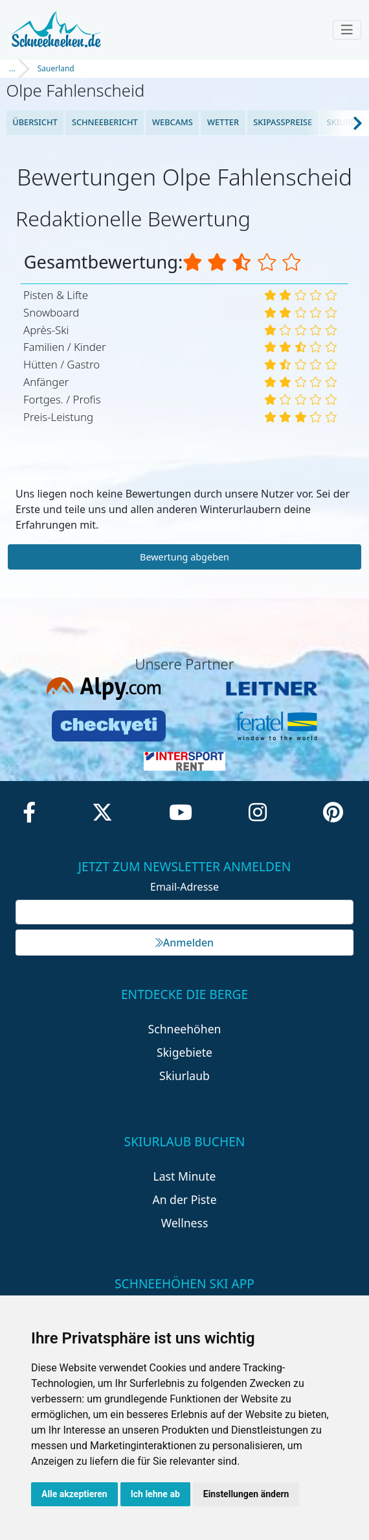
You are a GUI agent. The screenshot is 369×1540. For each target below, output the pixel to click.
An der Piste (184, 1199)
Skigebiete (184, 1052)
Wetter (223, 122)
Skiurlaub (184, 1075)
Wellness (184, 1223)
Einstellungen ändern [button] (246, 1494)
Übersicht (35, 122)
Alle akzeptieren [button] (74, 1494)
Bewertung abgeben (184, 557)
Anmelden (184, 942)
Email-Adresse (184, 887)
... (12, 68)
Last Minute (184, 1176)
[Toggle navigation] (347, 30)
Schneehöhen (184, 1029)
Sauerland (56, 68)
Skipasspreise (282, 122)
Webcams (172, 122)
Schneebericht (105, 122)
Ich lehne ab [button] (155, 1494)
